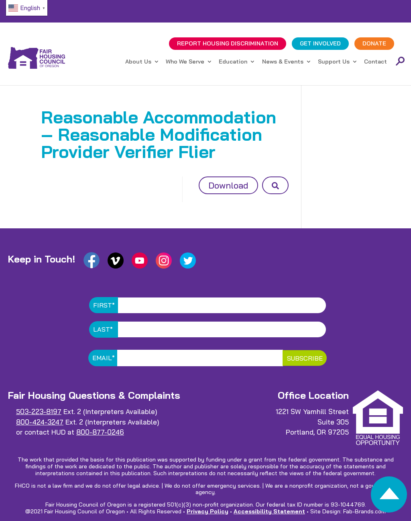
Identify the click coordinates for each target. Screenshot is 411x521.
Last (103, 329)
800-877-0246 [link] (100, 432)
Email (103, 358)
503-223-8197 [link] (38, 411)
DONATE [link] (374, 43)
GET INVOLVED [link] (320, 43)
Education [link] (233, 62)
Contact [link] (375, 62)
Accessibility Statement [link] (269, 511)
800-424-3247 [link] (39, 422)
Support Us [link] (334, 62)
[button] (275, 185)
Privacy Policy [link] (207, 511)
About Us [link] (138, 62)
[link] (389, 496)
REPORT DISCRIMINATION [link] (227, 43)
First (104, 305)
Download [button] (228, 185)
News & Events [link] (282, 62)
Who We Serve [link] (185, 62)
